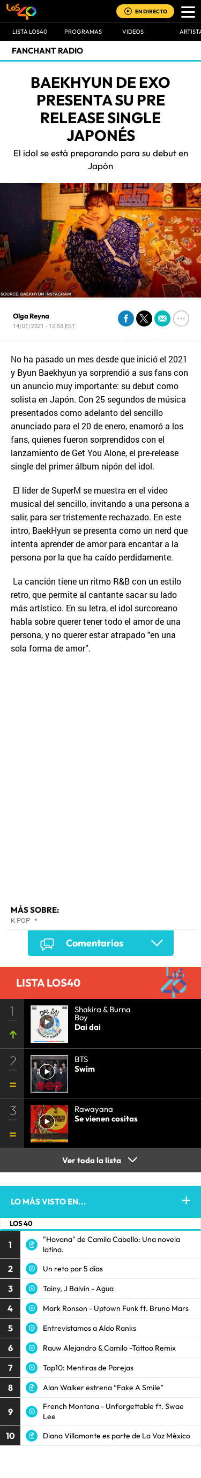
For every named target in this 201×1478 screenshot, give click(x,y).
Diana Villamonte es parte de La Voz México (116, 1436)
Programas (83, 31)
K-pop (20, 920)
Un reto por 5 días (73, 1269)
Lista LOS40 (29, 31)
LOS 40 (21, 1223)
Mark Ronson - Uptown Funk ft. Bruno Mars (116, 1308)
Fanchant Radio (47, 51)
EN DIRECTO (151, 11)
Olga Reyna (31, 316)
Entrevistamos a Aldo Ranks (89, 1328)
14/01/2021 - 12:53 (44, 326)
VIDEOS (133, 31)
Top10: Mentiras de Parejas (88, 1368)
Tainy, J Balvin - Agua (78, 1288)
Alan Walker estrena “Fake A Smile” (103, 1387)
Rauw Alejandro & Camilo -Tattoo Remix (109, 1348)
